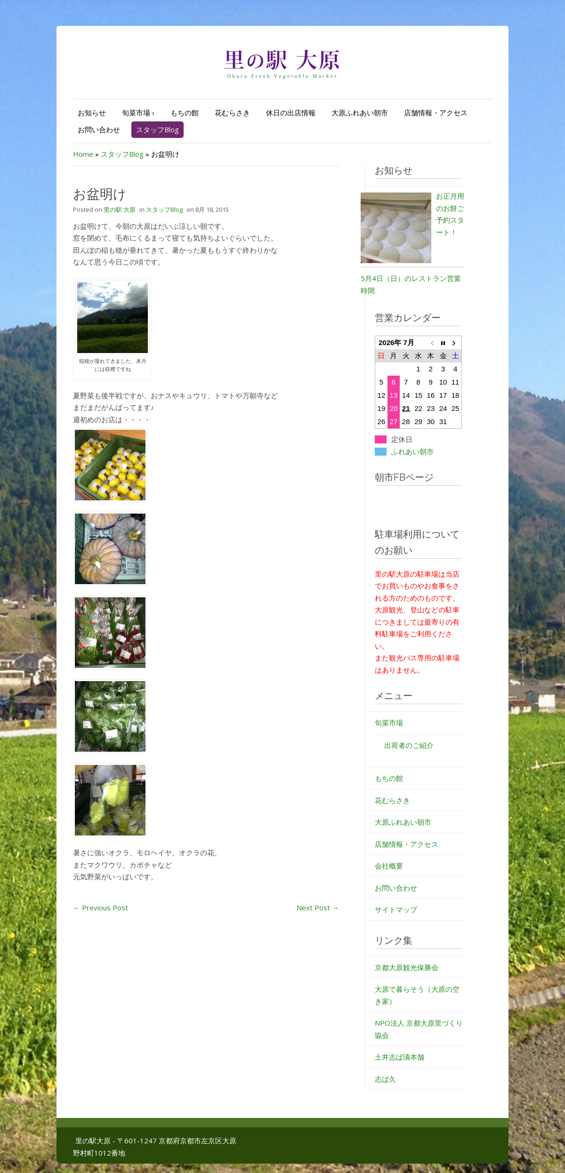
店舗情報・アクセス (436, 112)
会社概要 (389, 865)
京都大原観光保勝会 (406, 967)
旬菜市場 (138, 112)
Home (83, 154)
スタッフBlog (157, 129)
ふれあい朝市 (412, 452)
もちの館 (184, 112)
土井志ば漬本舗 (399, 1056)
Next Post (318, 907)
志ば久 (385, 1079)
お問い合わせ (99, 129)
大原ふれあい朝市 (359, 112)
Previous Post (100, 907)
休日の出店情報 (290, 112)
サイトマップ (396, 909)
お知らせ (92, 112)
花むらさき (232, 112)
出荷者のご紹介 (409, 745)
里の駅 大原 (120, 209)
